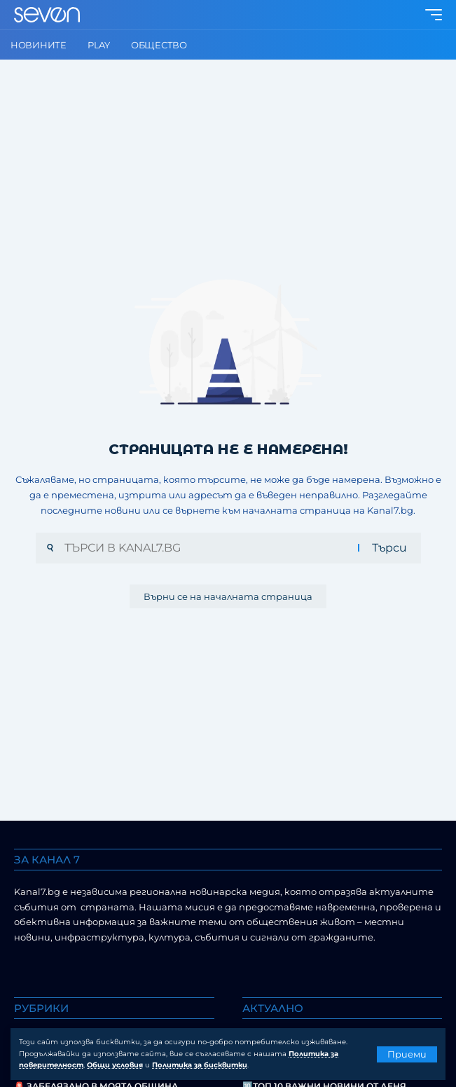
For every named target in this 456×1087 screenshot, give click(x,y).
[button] (407, 1054)
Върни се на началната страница (228, 596)
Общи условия (115, 1065)
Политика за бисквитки (199, 1065)
